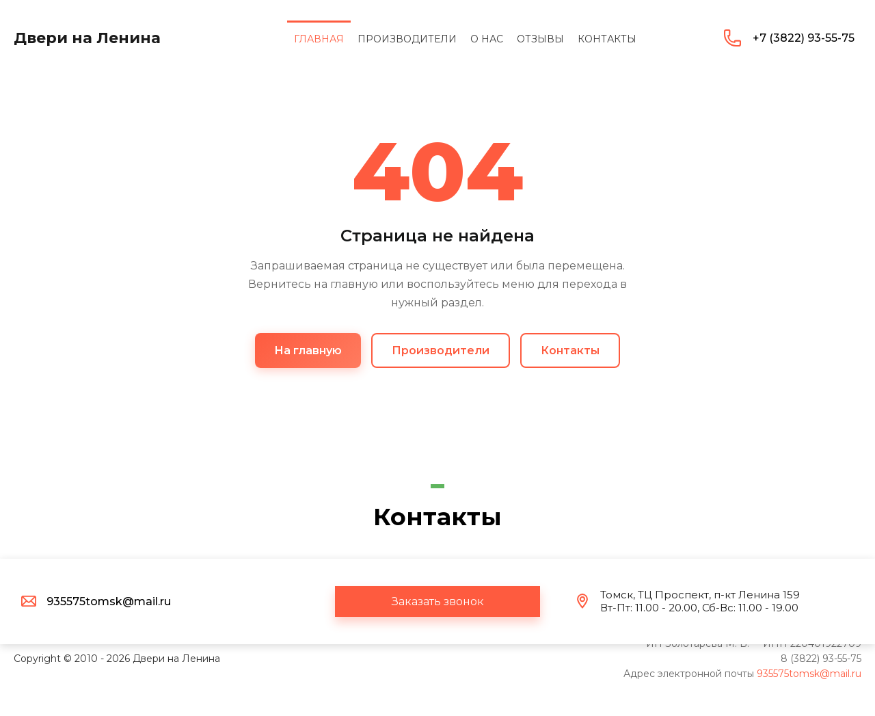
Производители (440, 350)
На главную (308, 350)
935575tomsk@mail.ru (809, 673)
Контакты (570, 350)
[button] (437, 601)
